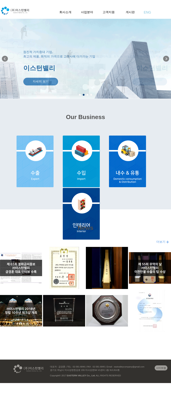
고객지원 (109, 12)
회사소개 (65, 12)
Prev (5, 59)
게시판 (130, 12)
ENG (147, 12)
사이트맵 (161, 368)
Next (166, 59)
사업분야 (87, 12)
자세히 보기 (40, 81)
